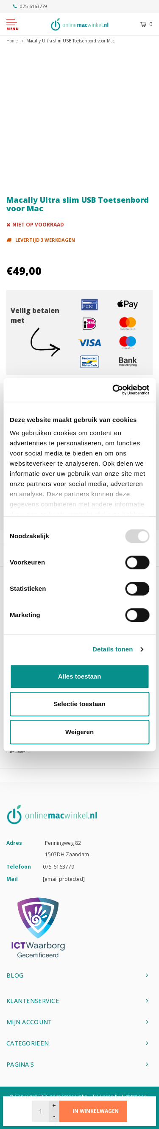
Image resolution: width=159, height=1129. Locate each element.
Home (12, 41)
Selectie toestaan (79, 703)
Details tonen (112, 649)
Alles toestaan (79, 676)
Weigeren (79, 731)
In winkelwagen (96, 1111)
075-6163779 (30, 6)
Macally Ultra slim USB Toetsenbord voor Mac (70, 41)
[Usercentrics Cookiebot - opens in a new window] (113, 389)
